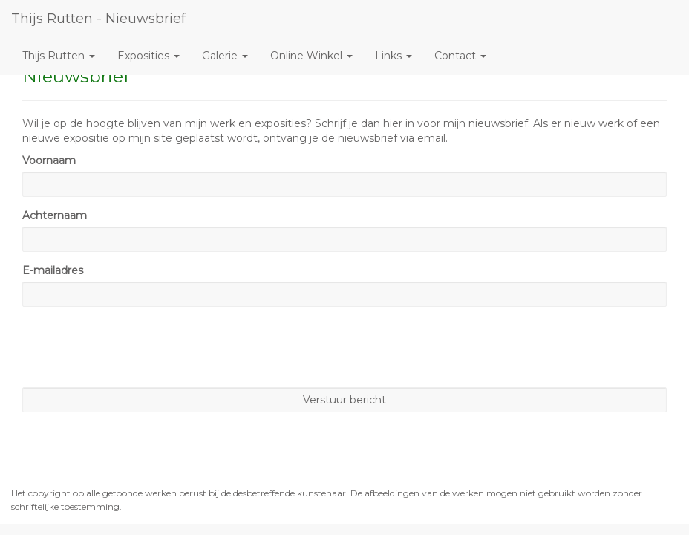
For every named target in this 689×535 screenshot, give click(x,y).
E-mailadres (52, 270)
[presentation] (135, 347)
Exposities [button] (148, 55)
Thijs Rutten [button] (58, 55)
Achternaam (54, 215)
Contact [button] (460, 55)
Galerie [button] (225, 55)
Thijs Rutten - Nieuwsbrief (98, 18)
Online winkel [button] (311, 55)
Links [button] (393, 55)
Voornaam (49, 160)
